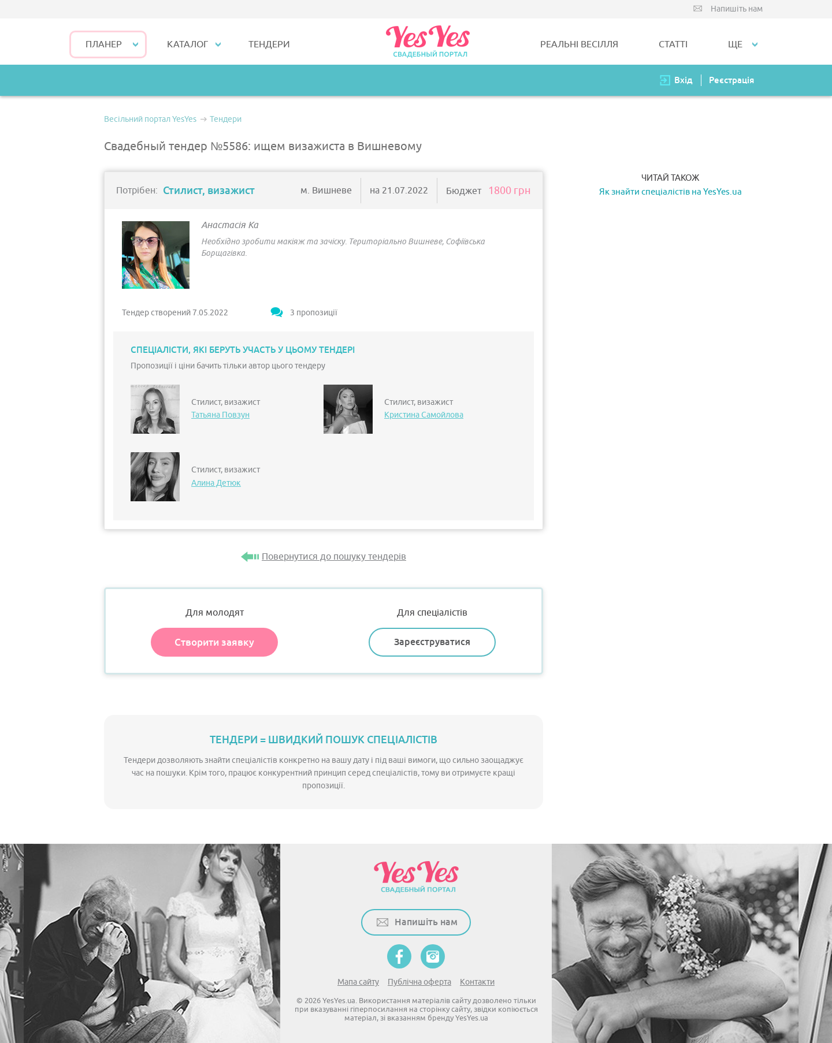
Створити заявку (214, 642)
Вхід (683, 79)
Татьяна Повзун (220, 415)
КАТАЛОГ (187, 44)
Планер (104, 44)
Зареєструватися (432, 642)
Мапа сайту (358, 982)
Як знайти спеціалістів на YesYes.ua (670, 192)
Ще (735, 44)
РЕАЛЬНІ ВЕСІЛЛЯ (579, 44)
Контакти (477, 982)
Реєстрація (731, 79)
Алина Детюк (216, 483)
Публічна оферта (419, 982)
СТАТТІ (673, 44)
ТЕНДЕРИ (269, 44)
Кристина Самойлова (423, 415)
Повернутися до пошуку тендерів (334, 557)
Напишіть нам (737, 9)
